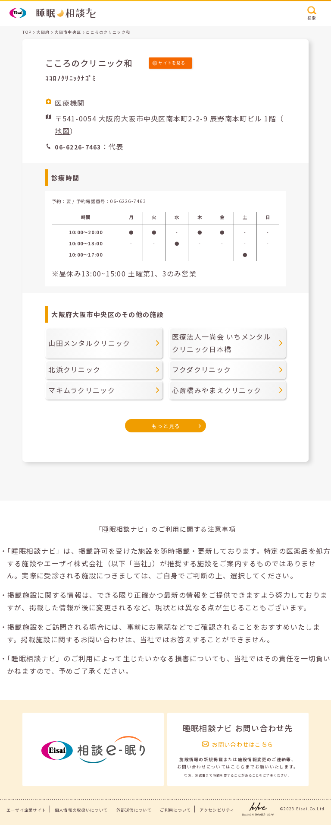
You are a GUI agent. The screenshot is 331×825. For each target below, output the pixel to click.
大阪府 (43, 32)
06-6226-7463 (128, 201)
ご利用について (175, 810)
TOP (26, 32)
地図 (62, 131)
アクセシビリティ (217, 810)
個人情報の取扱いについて (81, 810)
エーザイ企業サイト (26, 810)
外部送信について (134, 810)
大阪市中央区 (67, 32)
